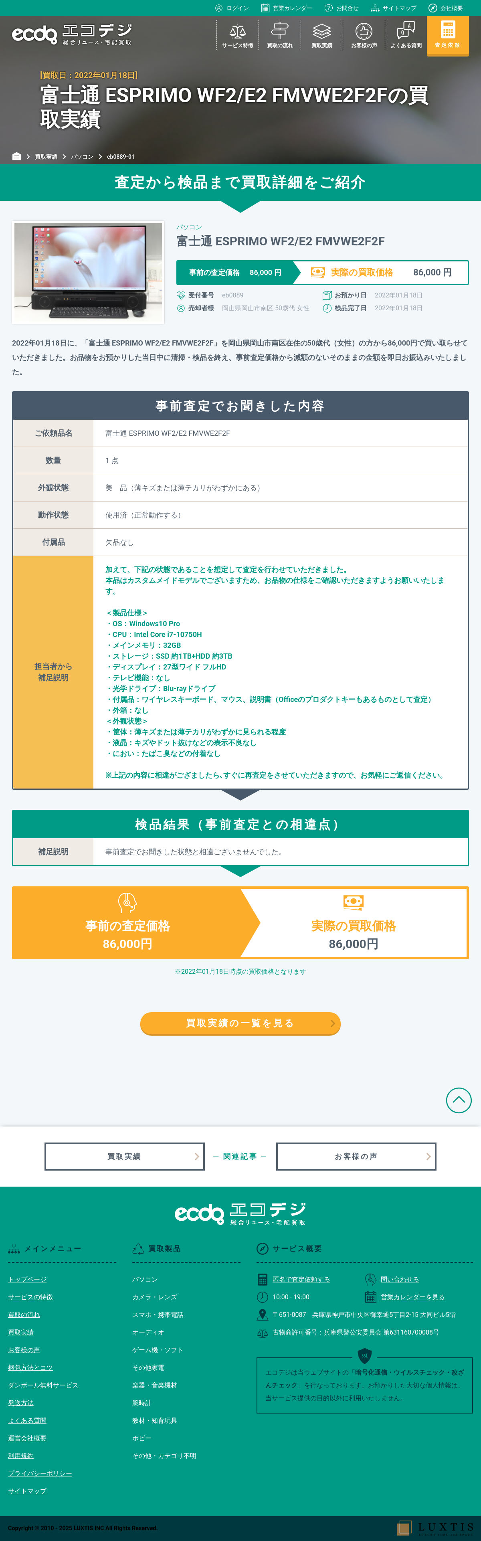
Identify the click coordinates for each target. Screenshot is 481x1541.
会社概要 (445, 8)
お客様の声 (356, 1156)
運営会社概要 (27, 1438)
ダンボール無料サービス (43, 1385)
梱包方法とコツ (30, 1367)
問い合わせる (392, 1279)
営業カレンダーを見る (405, 1297)
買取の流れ (24, 1315)
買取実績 (124, 1156)
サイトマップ (393, 8)
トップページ (27, 1279)
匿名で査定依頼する (293, 1279)
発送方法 (21, 1403)
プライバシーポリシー (40, 1473)
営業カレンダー (286, 8)
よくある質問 (27, 1420)
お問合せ (341, 8)
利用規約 (21, 1456)
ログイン (231, 8)
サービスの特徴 (30, 1297)
